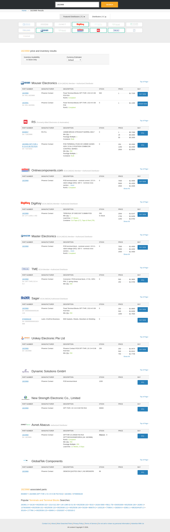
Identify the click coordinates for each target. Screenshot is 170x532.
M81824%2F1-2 (138, 508)
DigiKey (54, 203)
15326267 (61, 510)
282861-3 (24, 505)
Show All (126, 188)
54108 (84, 508)
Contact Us (46, 523)
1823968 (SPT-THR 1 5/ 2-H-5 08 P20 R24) (46, 494)
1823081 (25, 103)
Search (109, 5)
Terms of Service (91, 523)
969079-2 (92, 508)
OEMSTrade (33, 523)
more (72, 185)
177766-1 (31, 510)
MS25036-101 (37, 508)
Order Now (142, 104)
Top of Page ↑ (144, 82)
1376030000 (26, 508)
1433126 (101, 508)
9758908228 (26, 319)
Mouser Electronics (62, 83)
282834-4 (118, 508)
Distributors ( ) (99, 17)
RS (50, 122)
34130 (32, 505)
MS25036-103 (82, 505)
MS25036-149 (75, 508)
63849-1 (52, 510)
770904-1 (109, 508)
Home (24, 11)
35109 (23, 510)
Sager (49, 298)
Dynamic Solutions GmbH (49, 371)
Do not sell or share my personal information (114, 523)
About (53, 523)
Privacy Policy (78, 523)
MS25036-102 (41, 505)
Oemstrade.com (34, 4)
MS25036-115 (41, 510)
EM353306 (119, 505)
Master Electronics (61, 236)
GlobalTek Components (47, 461)
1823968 (25, 93)
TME (49, 269)
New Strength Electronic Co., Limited (56, 398)
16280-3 (140, 505)
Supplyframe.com (96, 527)
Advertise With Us (137, 523)
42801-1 (127, 508)
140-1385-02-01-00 (68, 505)
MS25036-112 (62, 508)
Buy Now (142, 94)
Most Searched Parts (64, 523)
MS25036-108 (130, 505)
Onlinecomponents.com (65, 170)
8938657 (25, 132)
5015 (92, 505)
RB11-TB (109, 505)
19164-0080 (99, 505)
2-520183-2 (70, 510)
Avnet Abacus (49, 424)
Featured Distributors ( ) (74, 17)
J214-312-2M (54, 505)
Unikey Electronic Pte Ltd (48, 338)
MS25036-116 (50, 508)
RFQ (142, 133)
